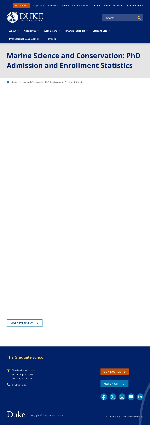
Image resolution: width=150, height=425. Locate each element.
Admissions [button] (50, 30)
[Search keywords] (119, 18)
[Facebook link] (103, 396)
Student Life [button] (100, 30)
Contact (96, 5)
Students (53, 5)
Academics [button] (30, 30)
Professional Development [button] (25, 39)
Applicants (38, 5)
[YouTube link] (131, 396)
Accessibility (112, 416)
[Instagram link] (122, 396)
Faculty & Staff (80, 5)
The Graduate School (25, 357)
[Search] (139, 18)
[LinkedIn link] (140, 396)
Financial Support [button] (75, 30)
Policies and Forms (113, 5)
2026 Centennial (135, 5)
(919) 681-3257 (19, 384)
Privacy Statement (131, 416)
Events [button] (52, 39)
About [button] (12, 30)
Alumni (65, 5)
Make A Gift (21, 5)
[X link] (113, 396)
